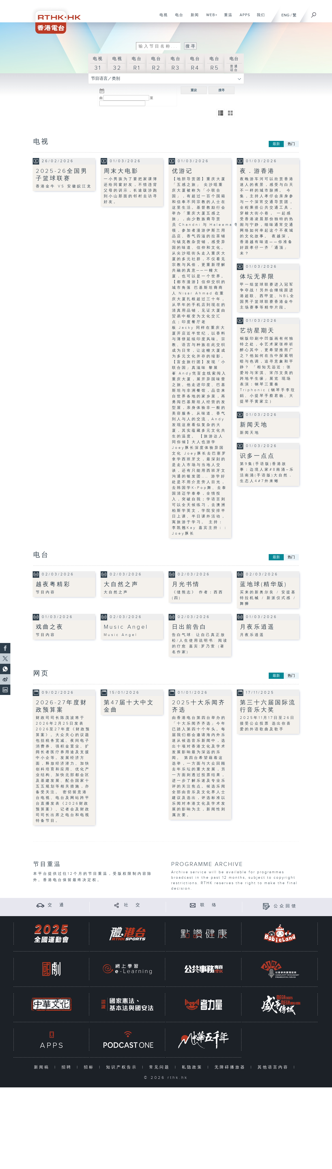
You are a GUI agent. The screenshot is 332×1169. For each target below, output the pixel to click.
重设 (194, 90)
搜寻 (221, 90)
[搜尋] (314, 13)
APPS (243, 17)
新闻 (193, 17)
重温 (226, 17)
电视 (162, 17)
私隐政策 (193, 1067)
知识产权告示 (123, 1067)
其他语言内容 (274, 1067)
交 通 (56, 905)
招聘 (67, 1067)
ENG (285, 15)
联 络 (209, 905)
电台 (177, 17)
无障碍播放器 (231, 1067)
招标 (90, 1067)
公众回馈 (286, 906)
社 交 (133, 905)
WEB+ (210, 17)
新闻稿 (43, 1067)
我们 (259, 17)
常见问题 (160, 1067)
